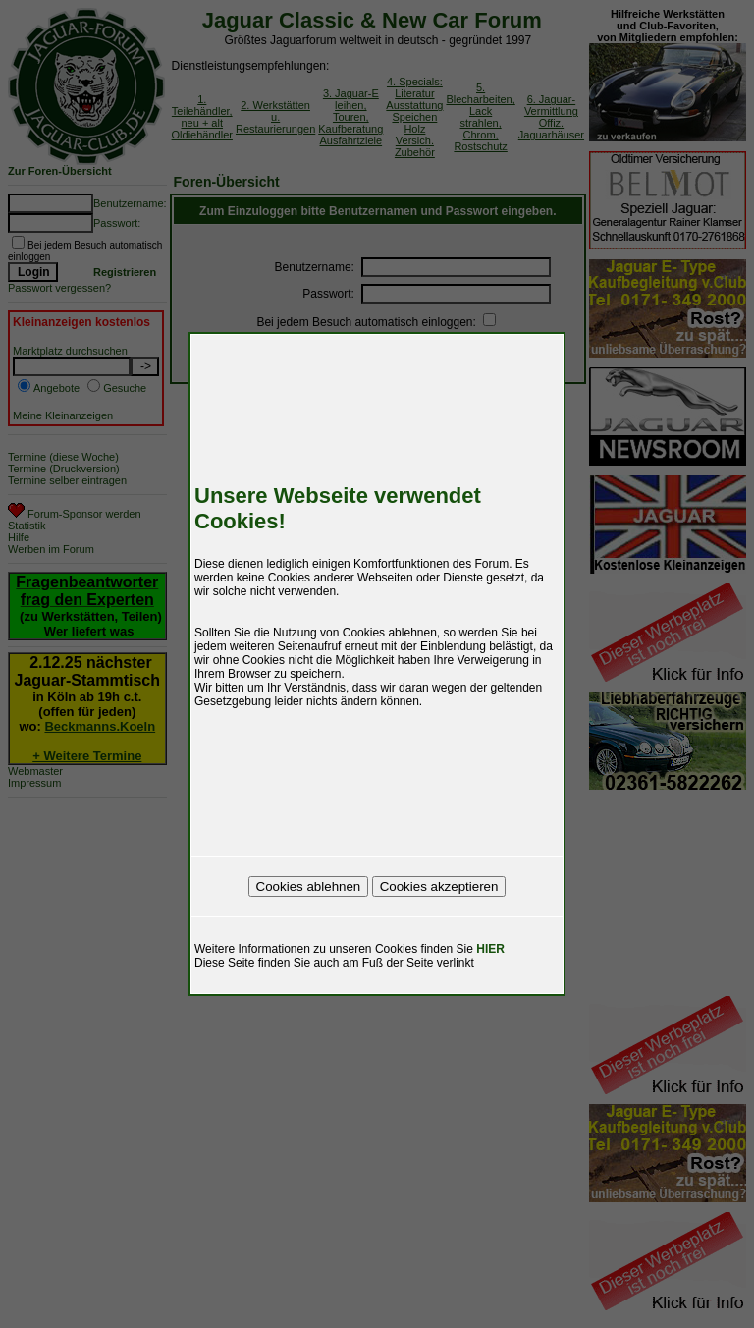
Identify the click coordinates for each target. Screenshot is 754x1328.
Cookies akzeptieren (439, 886)
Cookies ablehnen (308, 886)
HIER (490, 949)
